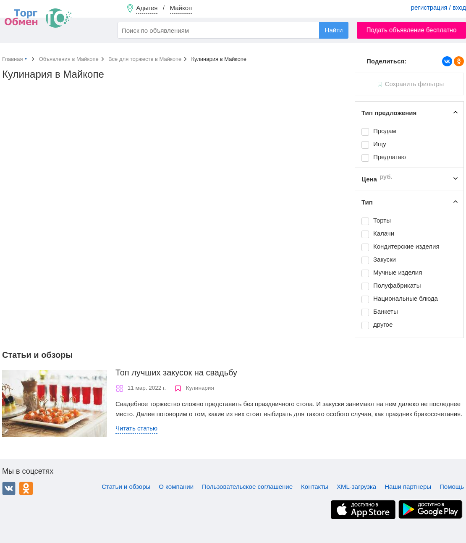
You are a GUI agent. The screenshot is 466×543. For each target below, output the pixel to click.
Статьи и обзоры (126, 486)
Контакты (314, 486)
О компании (176, 486)
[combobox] (233, 30)
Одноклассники (26, 488)
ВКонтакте (9, 488)
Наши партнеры (408, 486)
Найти (334, 30)
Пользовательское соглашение (247, 486)
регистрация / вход (438, 7)
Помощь (452, 486)
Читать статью (136, 428)
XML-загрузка (356, 486)
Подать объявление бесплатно (412, 30)
